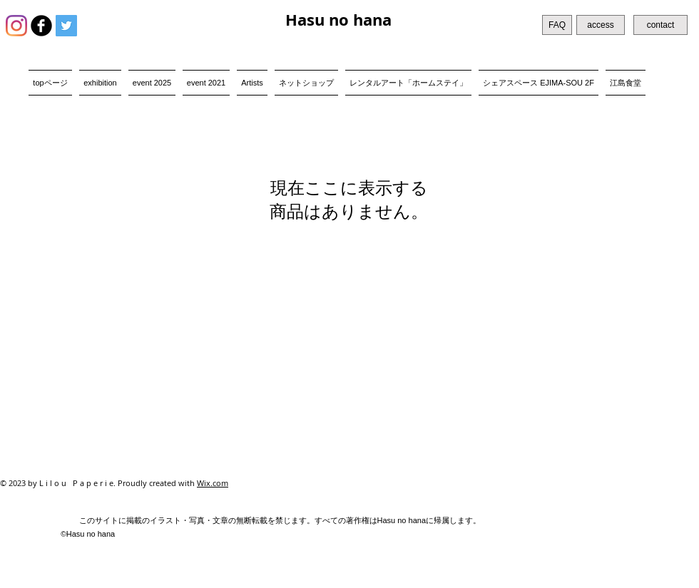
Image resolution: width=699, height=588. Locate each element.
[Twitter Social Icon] (66, 25)
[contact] (660, 25)
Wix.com (212, 483)
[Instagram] (16, 25)
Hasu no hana (338, 20)
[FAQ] (557, 25)
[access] (600, 25)
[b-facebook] (41, 25)
